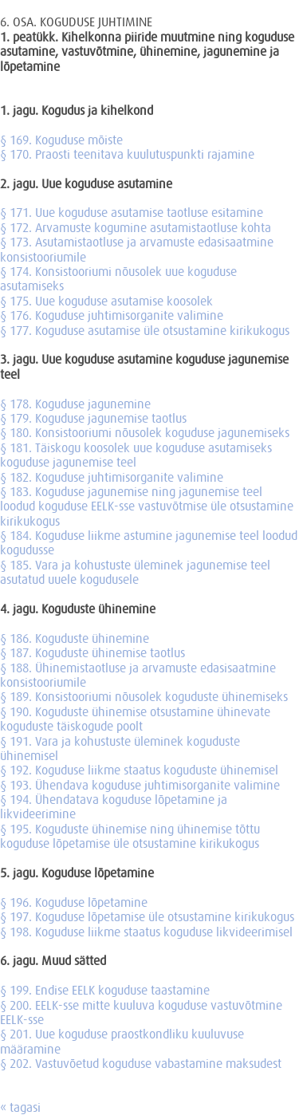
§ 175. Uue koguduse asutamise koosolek (106, 301)
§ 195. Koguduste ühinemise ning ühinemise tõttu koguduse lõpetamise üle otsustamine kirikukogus (130, 835)
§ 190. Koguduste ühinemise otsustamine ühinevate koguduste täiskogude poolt (135, 718)
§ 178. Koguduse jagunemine (75, 403)
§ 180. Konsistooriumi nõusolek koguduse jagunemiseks (144, 432)
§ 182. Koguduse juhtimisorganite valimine (111, 477)
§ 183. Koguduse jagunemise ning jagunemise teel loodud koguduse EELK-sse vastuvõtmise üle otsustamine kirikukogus (146, 506)
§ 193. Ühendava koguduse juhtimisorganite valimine (140, 785)
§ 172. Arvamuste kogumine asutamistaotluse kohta (135, 227)
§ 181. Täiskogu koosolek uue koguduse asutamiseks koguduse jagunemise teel (136, 454)
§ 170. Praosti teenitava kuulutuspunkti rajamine (127, 154)
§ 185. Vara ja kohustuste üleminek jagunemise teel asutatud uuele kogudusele (135, 572)
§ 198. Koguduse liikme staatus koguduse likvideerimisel (146, 931)
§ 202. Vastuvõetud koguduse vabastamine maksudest (140, 1063)
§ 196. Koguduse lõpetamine (74, 902)
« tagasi (20, 1107)
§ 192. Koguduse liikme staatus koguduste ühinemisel (139, 769)
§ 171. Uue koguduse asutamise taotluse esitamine (131, 212)
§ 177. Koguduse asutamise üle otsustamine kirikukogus (144, 330)
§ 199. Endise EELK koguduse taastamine (105, 990)
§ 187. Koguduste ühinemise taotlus (92, 652)
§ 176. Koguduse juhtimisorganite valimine (111, 315)
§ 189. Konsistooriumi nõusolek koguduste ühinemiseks (144, 696)
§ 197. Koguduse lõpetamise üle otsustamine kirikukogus (147, 916)
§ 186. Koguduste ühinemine (74, 638)
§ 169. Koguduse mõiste (61, 139)
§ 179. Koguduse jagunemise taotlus (93, 418)
